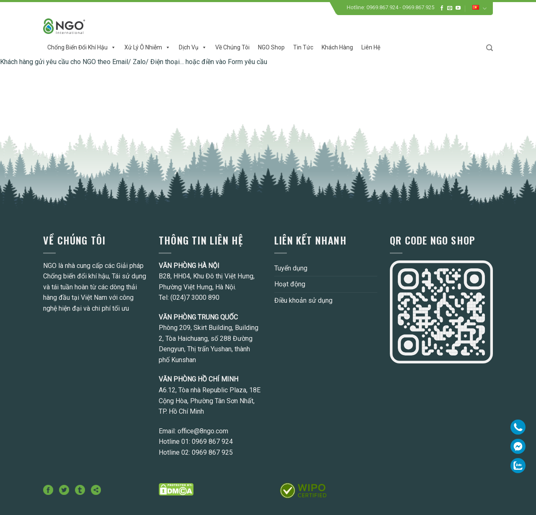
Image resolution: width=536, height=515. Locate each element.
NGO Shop (271, 47)
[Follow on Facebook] (441, 8)
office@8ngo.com (203, 431)
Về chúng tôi (232, 47)
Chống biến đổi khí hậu (81, 47)
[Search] (489, 48)
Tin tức (303, 47)
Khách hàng (337, 47)
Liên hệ (370, 47)
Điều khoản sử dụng (303, 300)
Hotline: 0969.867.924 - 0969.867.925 (390, 7)
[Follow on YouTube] (458, 8)
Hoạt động (289, 284)
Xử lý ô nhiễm (147, 47)
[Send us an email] (449, 8)
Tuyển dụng (290, 268)
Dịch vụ (193, 47)
